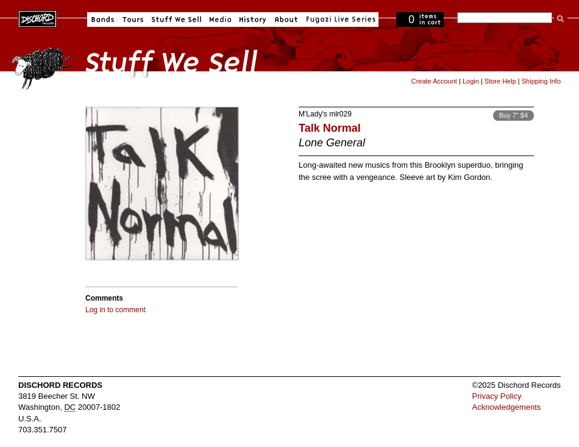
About (286, 19)
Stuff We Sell (176, 19)
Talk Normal (330, 128)
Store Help (500, 81)
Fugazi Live (339, 19)
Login (471, 81)
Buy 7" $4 (513, 115)
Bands (102, 19)
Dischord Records (37, 17)
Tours (133, 19)
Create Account (434, 81)
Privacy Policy (497, 396)
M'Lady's (313, 114)
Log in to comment (115, 310)
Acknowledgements (506, 407)
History (253, 19)
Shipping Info (541, 81)
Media (220, 19)
